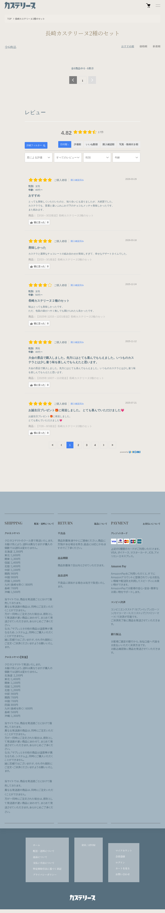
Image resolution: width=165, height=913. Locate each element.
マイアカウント (124, 850)
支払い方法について (43, 863)
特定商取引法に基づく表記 (47, 868)
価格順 (143, 46)
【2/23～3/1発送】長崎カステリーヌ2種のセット (64, 259)
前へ (73, 80)
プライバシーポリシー (45, 874)
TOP (9, 18)
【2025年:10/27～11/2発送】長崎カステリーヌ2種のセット (70, 378)
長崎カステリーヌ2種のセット (30, 18)
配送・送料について (43, 851)
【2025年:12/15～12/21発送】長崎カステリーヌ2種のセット (70, 316)
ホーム (36, 845)
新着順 (156, 46)
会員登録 (120, 856)
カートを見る (123, 868)
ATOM (91, 845)
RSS (84, 845)
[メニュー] (157, 5)
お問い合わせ (123, 874)
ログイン (120, 862)
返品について (40, 857)
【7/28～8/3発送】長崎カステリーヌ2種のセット (64, 426)
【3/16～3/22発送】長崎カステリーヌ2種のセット (65, 215)
